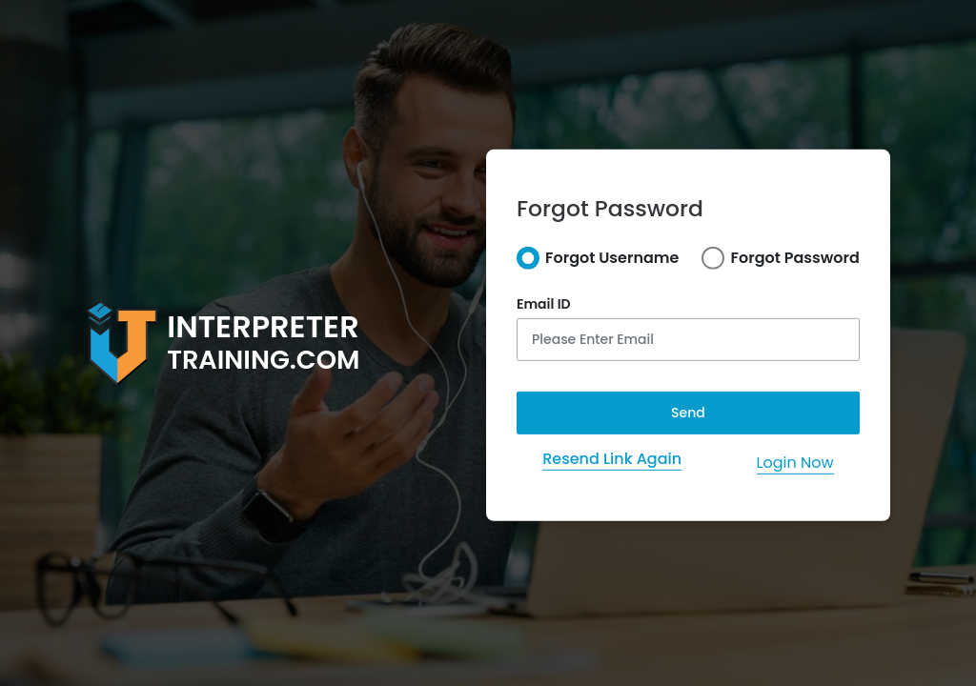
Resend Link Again (611, 459)
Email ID (544, 303)
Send (688, 412)
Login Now (795, 463)
